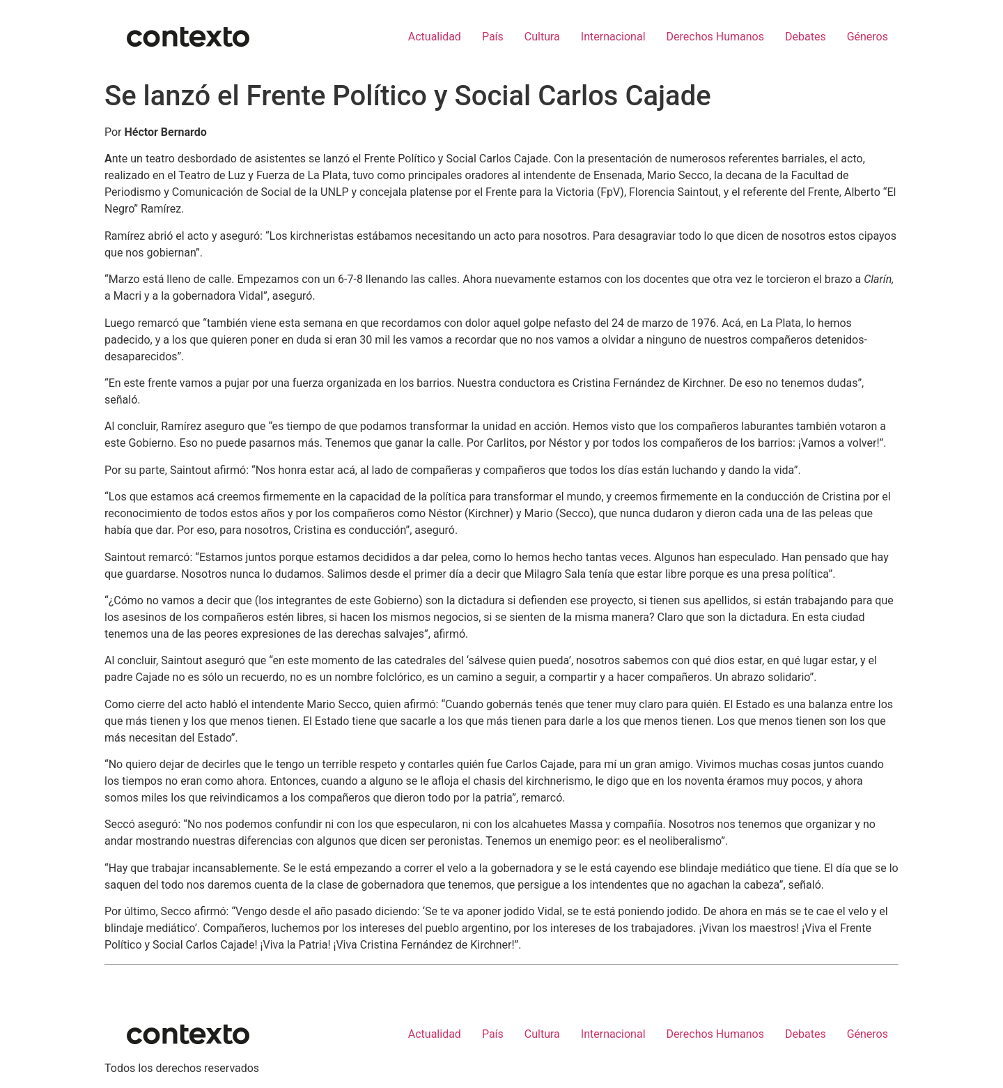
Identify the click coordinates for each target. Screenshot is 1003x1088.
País (493, 36)
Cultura (542, 36)
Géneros (867, 36)
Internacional (613, 36)
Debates (805, 36)
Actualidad (434, 36)
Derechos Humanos (715, 36)
